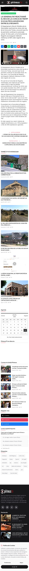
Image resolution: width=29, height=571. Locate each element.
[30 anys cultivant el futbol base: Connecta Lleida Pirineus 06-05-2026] (6, 386)
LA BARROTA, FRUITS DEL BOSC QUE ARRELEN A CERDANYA (19, 517)
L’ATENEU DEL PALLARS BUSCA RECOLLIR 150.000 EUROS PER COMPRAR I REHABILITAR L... (15, 136)
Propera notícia (14, 141)
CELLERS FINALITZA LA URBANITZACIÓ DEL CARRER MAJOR (13, 174)
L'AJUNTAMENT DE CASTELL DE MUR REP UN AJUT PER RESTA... (14, 199)
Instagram (5, 420)
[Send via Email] (18, 46)
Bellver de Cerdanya (16, 466)
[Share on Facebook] (2, 46)
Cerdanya (4, 455)
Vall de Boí (4, 462)
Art (2, 466)
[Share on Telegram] (15, 46)
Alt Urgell (24, 459)
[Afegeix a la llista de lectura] (25, 46)
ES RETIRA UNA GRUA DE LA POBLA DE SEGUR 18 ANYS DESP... (14, 249)
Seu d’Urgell (23, 462)
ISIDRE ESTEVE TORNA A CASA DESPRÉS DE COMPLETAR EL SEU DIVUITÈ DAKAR (14, 143)
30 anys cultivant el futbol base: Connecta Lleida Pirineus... (19, 385)
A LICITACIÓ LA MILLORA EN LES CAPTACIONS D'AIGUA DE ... (10, 299)
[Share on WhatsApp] (8, 46)
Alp (10, 462)
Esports (17, 459)
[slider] (5, 63)
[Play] (2, 63)
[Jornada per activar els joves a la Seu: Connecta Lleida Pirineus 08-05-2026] (6, 369)
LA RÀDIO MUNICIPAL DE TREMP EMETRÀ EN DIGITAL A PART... (14, 274)
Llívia (7, 466)
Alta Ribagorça (12, 455)
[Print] (21, 46)
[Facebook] (12, 507)
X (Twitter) (5, 415)
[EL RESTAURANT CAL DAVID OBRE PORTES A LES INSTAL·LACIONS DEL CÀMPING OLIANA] (6, 526)
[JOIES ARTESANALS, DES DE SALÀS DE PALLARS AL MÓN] (6, 535)
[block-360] (14, 9)
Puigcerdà (4, 459)
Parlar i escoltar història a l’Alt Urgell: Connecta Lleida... (19, 376)
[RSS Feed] (16, 507)
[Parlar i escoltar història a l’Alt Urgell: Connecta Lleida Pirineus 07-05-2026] (6, 377)
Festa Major (5, 473)
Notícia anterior (14, 132)
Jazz (22, 469)
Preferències (7, 562)
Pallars (11, 459)
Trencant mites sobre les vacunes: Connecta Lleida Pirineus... (19, 394)
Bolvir (16, 469)
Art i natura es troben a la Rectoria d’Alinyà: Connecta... (19, 403)
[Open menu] (2, 2)
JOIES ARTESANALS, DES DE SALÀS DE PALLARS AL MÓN (20, 533)
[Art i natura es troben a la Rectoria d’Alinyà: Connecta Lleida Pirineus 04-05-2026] (6, 404)
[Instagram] (7, 507)
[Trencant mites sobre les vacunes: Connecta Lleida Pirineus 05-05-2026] (6, 395)
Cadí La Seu (21, 455)
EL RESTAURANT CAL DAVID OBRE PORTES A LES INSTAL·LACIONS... (19, 525)
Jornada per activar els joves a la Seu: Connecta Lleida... (20, 367)
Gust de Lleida (13, 473)
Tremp (25, 466)
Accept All (14, 567)
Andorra (16, 462)
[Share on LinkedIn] (12, 46)
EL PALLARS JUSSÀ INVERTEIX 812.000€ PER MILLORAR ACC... (14, 224)
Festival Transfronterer (7, 469)
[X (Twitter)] (3, 507)
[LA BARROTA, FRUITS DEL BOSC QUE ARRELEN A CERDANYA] (6, 518)
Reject (21, 562)
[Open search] (26, 2)
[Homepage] (14, 2)
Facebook (5, 424)
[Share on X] (5, 46)
